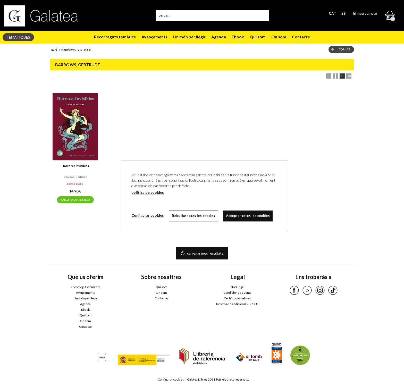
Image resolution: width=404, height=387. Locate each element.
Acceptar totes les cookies (248, 216)
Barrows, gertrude (75, 176)
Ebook (238, 36)
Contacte (301, 36)
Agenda (218, 36)
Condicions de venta (237, 293)
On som (278, 36)
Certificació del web (237, 298)
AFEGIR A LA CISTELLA (75, 199)
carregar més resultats (205, 253)
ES (343, 13)
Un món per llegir (189, 36)
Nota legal (237, 287)
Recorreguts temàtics (115, 36)
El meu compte (365, 13)
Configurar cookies (171, 379)
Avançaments (154, 36)
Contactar (161, 298)
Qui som (258, 36)
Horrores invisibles (75, 166)
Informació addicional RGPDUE (237, 304)
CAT (332, 13)
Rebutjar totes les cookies (193, 216)
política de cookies (147, 192)
